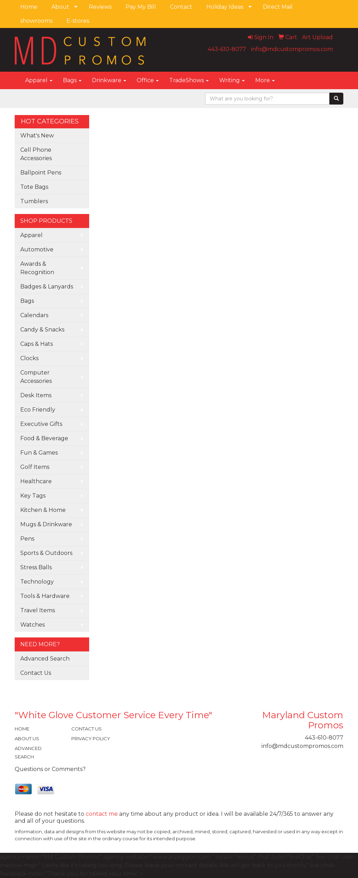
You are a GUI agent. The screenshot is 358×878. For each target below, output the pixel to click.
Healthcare (36, 481)
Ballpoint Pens (40, 172)
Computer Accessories (36, 376)
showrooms (36, 20)
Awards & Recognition (37, 268)
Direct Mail (278, 6)
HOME (22, 728)
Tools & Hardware (45, 596)
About (60, 6)
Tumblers (34, 201)
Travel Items (37, 610)
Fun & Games (39, 452)
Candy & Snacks (42, 329)
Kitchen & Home (43, 510)
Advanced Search (45, 658)
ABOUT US (27, 738)
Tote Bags (34, 187)
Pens (27, 538)
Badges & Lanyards (46, 286)
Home (28, 6)
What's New (37, 135)
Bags (72, 80)
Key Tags (32, 495)
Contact (181, 6)
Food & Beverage (44, 438)
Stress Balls (36, 567)
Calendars (34, 315)
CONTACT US (86, 728)
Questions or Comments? (50, 769)
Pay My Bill (141, 6)
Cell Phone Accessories (36, 154)
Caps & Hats (36, 344)
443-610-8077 (227, 49)
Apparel (38, 80)
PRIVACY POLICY (90, 738)
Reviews (100, 6)
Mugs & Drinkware (46, 524)
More (265, 80)
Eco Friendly (37, 409)
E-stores (77, 20)
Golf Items (34, 467)
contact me (102, 814)
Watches (32, 624)
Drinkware (109, 80)
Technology (37, 581)
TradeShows (189, 80)
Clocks (29, 358)
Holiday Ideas (224, 6)
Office (148, 80)
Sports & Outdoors (46, 553)
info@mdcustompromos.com (292, 49)
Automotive (36, 249)
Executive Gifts (41, 424)
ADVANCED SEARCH (28, 752)
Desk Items (35, 395)
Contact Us (35, 673)
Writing (232, 80)
